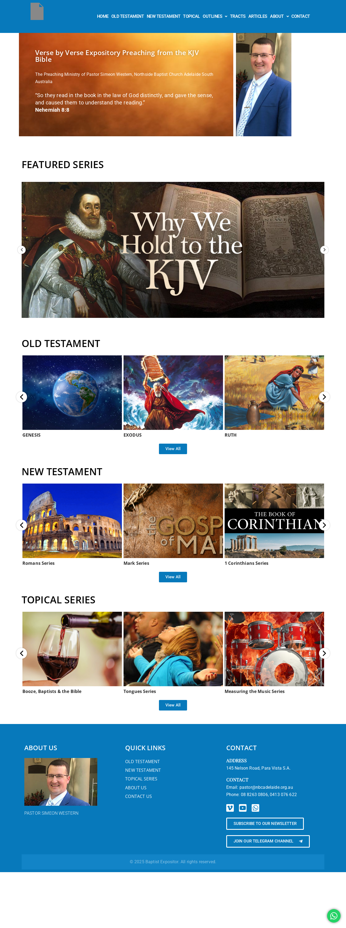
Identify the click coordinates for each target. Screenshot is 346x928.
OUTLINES (215, 16)
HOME (103, 16)
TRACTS (238, 16)
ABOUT (279, 16)
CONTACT (300, 16)
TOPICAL (191, 16)
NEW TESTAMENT (164, 16)
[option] (173, 250)
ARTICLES (257, 16)
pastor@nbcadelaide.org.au (266, 787)
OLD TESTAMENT (127, 16)
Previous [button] (22, 250)
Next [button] (324, 250)
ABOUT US (40, 747)
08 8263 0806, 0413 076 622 (269, 794)
